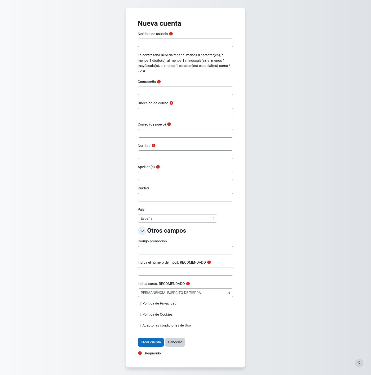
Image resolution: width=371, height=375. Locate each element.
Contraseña (147, 82)
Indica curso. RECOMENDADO (161, 284)
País (141, 209)
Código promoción (152, 241)
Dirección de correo (153, 103)
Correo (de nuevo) (152, 124)
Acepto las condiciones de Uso (166, 325)
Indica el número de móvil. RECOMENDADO (172, 262)
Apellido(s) (146, 167)
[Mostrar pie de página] (359, 363)
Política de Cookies (157, 314)
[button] (142, 231)
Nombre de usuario (153, 34)
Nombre (144, 146)
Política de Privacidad (159, 303)
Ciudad (143, 188)
